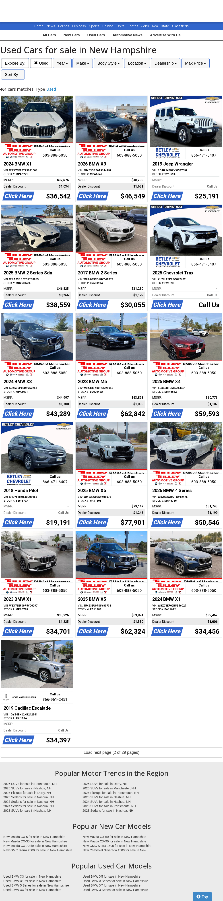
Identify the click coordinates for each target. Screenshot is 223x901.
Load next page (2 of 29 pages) (111, 752)
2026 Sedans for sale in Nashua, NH (28, 797)
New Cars (72, 35)
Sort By (13, 74)
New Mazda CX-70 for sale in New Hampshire (35, 846)
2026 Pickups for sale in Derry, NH (27, 793)
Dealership (166, 63)
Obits (121, 26)
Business (79, 26)
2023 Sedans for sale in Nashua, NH (108, 810)
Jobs (145, 26)
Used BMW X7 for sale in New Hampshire (111, 885)
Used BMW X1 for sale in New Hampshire (32, 881)
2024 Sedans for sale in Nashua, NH (28, 806)
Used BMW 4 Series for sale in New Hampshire (115, 890)
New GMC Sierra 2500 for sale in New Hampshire (37, 850)
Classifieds (180, 26)
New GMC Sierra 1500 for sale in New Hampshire (117, 846)
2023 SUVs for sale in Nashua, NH (27, 810)
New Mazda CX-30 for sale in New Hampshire (35, 841)
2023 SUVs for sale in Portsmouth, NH (109, 806)
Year (62, 63)
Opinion (108, 26)
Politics (63, 26)
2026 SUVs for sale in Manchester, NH (109, 788)
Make (82, 63)
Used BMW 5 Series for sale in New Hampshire (36, 885)
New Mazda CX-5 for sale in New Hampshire (34, 837)
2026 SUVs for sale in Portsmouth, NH (30, 784)
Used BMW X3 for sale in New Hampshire (32, 876)
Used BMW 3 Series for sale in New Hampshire (115, 881)
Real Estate (161, 26)
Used (41, 63)
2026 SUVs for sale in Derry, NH (105, 784)
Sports (94, 26)
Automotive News (127, 35)
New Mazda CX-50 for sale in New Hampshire (114, 837)
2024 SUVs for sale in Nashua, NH (107, 801)
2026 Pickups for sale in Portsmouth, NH (111, 793)
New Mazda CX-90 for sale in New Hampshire (114, 841)
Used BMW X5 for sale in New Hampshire (111, 876)
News (51, 26)
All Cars (49, 35)
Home (38, 26)
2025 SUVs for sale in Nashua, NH (107, 797)
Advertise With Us (165, 35)
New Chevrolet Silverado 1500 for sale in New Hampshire (114, 850)
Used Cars (96, 35)
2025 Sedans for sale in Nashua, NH (28, 801)
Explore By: (15, 63)
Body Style (108, 63)
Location (137, 63)
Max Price (195, 63)
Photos (133, 26)
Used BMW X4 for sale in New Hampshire (32, 890)
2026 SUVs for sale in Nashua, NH (27, 788)
